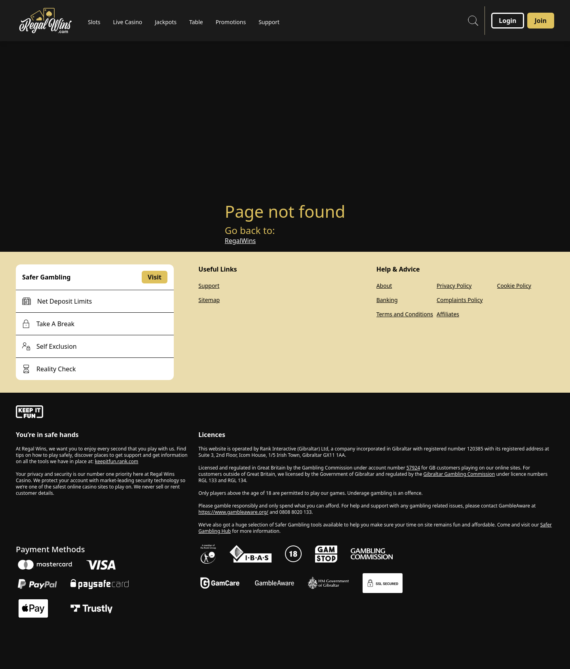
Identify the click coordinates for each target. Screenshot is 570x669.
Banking (387, 300)
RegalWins (240, 240)
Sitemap (209, 300)
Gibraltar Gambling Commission (459, 474)
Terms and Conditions (404, 314)
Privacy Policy (454, 285)
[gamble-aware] (102, 412)
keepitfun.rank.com (117, 461)
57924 (413, 467)
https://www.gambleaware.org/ (233, 512)
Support (208, 285)
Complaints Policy (460, 300)
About (384, 285)
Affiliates (448, 314)
